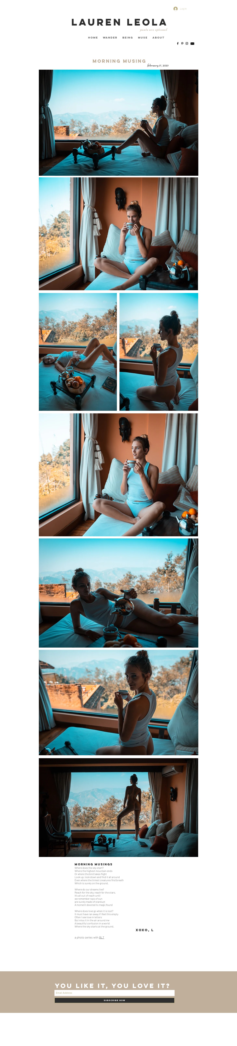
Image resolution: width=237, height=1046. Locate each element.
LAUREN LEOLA (119, 22)
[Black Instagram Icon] (187, 43)
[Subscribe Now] (114, 1000)
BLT (101, 937)
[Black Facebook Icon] (177, 43)
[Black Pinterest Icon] (182, 43)
